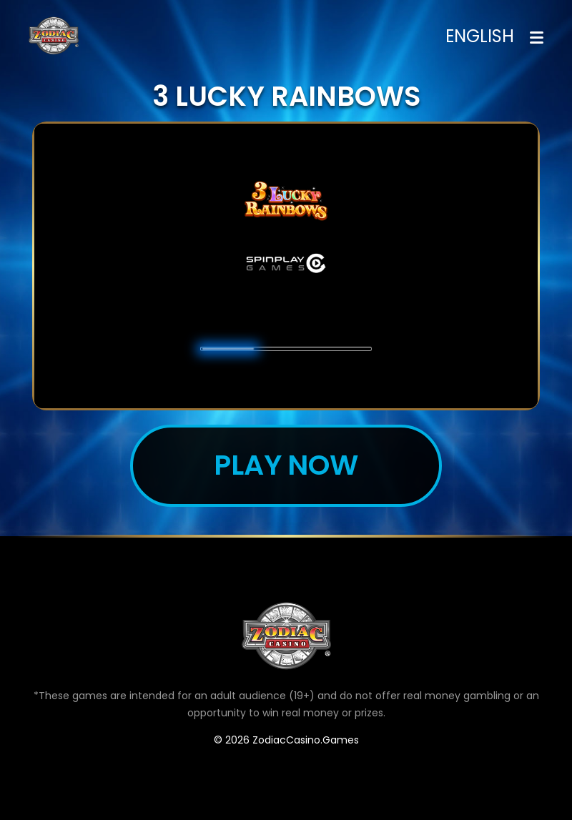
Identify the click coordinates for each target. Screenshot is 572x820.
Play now (286, 465)
